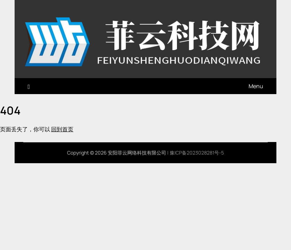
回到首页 (62, 129)
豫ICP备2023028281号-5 (197, 152)
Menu (256, 86)
